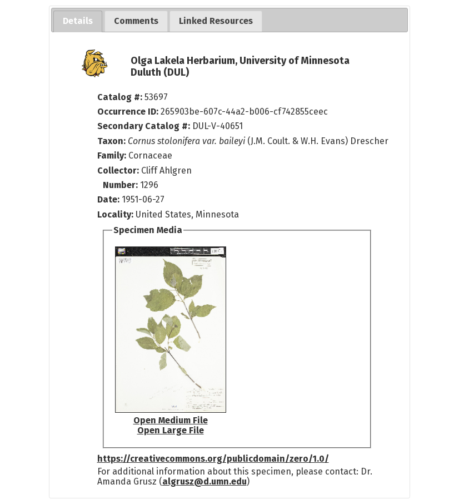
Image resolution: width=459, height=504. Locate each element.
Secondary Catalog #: (143, 126)
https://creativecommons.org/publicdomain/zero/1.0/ (213, 458)
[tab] (77, 21)
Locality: (115, 214)
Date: (108, 199)
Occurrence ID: (129, 111)
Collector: (119, 170)
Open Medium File (170, 420)
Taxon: (111, 141)
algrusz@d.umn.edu (204, 481)
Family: (111, 155)
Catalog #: (120, 97)
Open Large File (170, 430)
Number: (121, 185)
